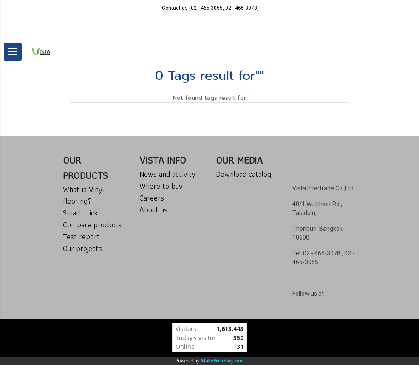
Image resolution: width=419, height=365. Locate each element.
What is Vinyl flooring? (83, 195)
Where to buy (161, 186)
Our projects (82, 248)
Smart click (80, 213)
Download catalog (243, 174)
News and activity (167, 174)
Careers (151, 198)
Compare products (92, 224)
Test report (81, 236)
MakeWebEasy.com (222, 361)
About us (153, 210)
